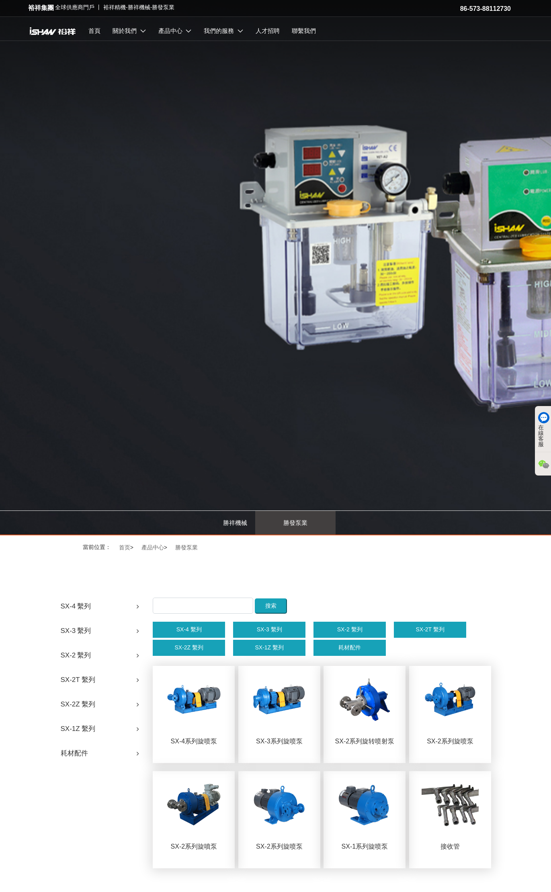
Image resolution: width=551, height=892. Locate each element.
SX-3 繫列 (269, 629)
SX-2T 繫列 (430, 629)
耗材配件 (349, 647)
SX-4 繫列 (189, 629)
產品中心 (152, 547)
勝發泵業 (295, 523)
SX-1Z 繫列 (269, 647)
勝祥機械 (235, 523)
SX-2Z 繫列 (188, 647)
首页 (124, 547)
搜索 (271, 605)
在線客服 (540, 429)
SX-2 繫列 (350, 629)
